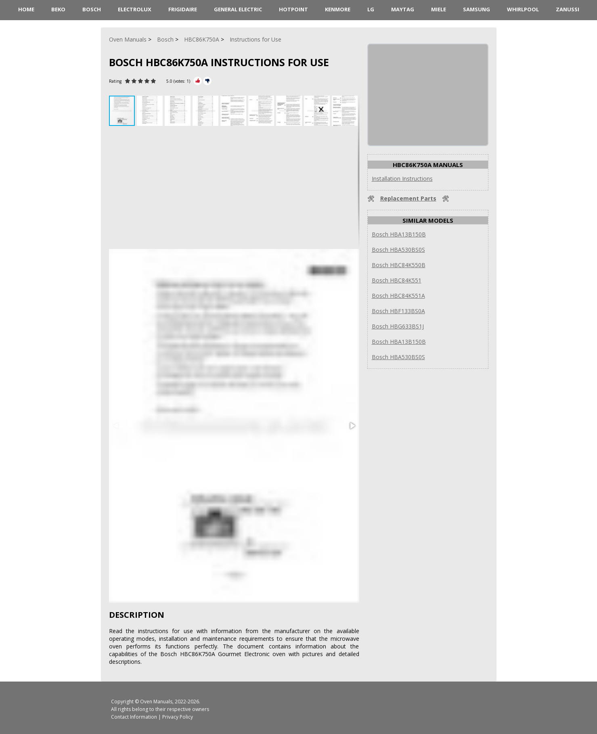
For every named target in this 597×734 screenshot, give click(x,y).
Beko (58, 9)
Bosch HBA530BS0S (398, 249)
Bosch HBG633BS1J (398, 326)
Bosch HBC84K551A (398, 295)
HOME (26, 9)
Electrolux (134, 9)
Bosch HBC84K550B (398, 265)
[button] (151, 111)
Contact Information (134, 716)
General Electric (238, 9)
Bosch (91, 9)
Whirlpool (523, 9)
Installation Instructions (402, 178)
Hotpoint (293, 9)
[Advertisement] (234, 188)
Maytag (402, 9)
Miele (438, 9)
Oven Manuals (156, 701)
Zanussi (567, 9)
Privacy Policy (177, 716)
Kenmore (337, 9)
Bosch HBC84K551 (396, 280)
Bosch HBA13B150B (399, 234)
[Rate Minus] (207, 81)
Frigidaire (182, 9)
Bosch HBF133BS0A (398, 311)
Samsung (476, 9)
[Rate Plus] (197, 81)
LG (370, 9)
